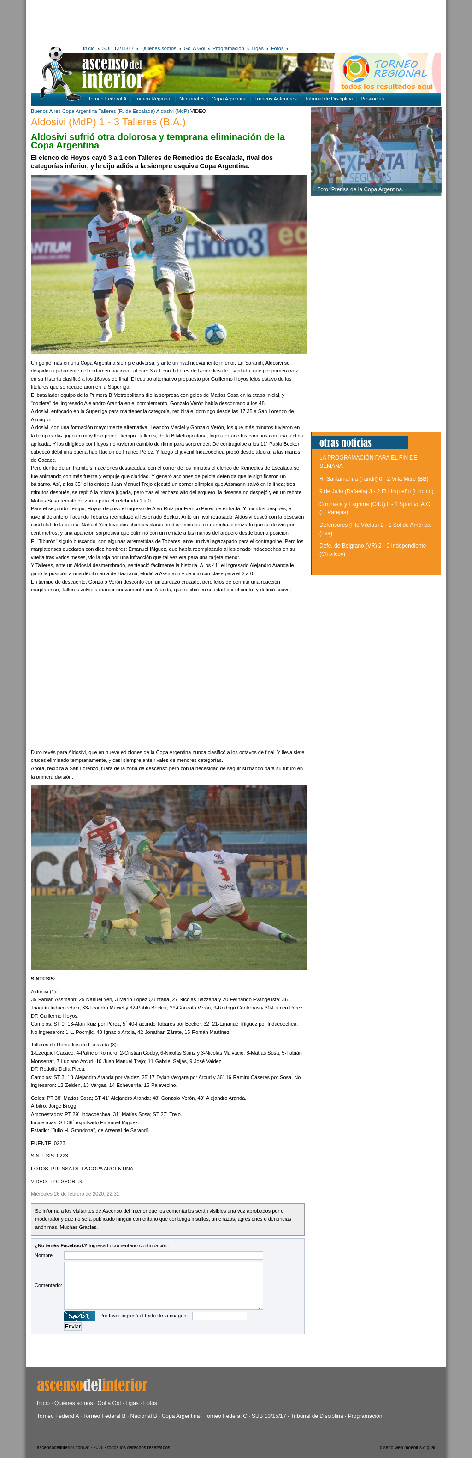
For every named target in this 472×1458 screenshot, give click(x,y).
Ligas (258, 48)
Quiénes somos (158, 48)
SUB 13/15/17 (118, 48)
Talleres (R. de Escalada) (127, 111)
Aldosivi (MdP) (172, 111)
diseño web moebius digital (407, 1447)
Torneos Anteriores (275, 98)
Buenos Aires (46, 111)
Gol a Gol (109, 1403)
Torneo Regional (153, 98)
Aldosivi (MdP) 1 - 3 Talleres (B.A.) (108, 122)
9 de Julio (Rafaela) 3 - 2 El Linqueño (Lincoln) (376, 491)
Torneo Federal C (225, 1416)
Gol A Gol (194, 48)
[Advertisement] (166, 20)
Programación (228, 48)
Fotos (277, 48)
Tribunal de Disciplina (329, 98)
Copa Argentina (229, 98)
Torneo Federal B (104, 1416)
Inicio (89, 48)
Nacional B (191, 98)
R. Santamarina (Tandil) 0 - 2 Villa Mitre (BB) (374, 479)
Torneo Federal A (107, 98)
